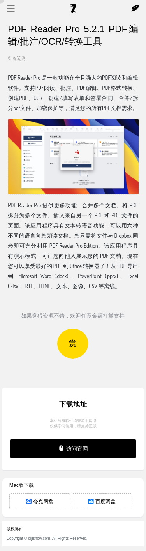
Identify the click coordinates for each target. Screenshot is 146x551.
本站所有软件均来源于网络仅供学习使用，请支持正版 (73, 423)
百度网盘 (102, 501)
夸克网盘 (39, 501)
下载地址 (73, 404)
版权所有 (14, 529)
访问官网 (73, 448)
